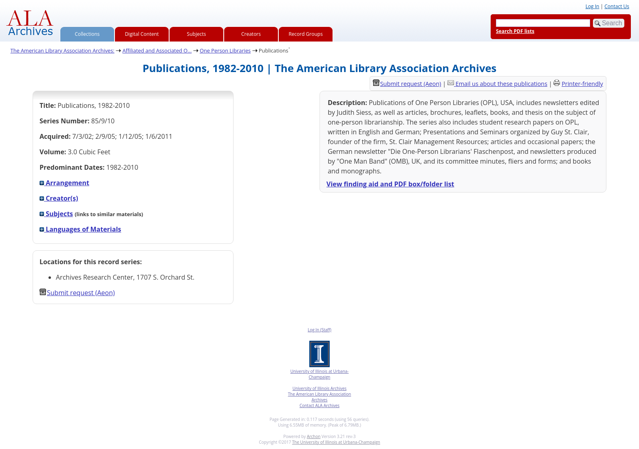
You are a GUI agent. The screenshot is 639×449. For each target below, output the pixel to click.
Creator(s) (59, 198)
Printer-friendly (582, 84)
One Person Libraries (225, 50)
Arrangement (64, 182)
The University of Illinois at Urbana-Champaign (336, 442)
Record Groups (306, 34)
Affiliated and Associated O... (157, 50)
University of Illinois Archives (320, 388)
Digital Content (142, 34)
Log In (592, 6)
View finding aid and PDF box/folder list (390, 184)
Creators (251, 34)
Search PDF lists (515, 31)
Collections (87, 34)
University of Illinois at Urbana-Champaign (319, 374)
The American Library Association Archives (319, 397)
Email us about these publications (501, 84)
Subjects (196, 34)
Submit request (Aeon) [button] (77, 292)
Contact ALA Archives (319, 405)
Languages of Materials (80, 229)
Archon (313, 436)
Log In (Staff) (319, 330)
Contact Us (616, 6)
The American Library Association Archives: (63, 50)
